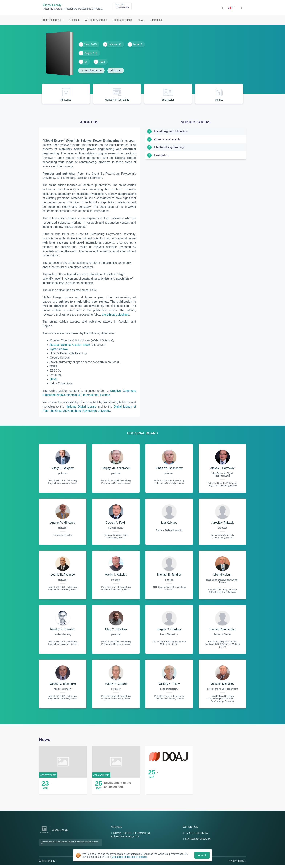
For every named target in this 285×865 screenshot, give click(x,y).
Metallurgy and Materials (171, 131)
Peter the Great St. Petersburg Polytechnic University (73, 8)
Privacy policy (237, 860)
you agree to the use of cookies (130, 856)
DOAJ (54, 379)
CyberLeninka (59, 349)
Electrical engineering (169, 147)
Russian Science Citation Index (70, 344)
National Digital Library (81, 406)
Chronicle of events (167, 139)
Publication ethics (123, 19)
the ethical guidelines (115, 314)
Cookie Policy (48, 860)
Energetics (161, 155)
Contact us (156, 19)
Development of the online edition (117, 784)
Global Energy (52, 5)
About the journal (52, 19)
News (141, 19)
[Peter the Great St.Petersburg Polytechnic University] (44, 833)
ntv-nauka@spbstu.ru (198, 838)
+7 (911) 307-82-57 (196, 833)
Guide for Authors (95, 19)
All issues (74, 19)
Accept (202, 855)
